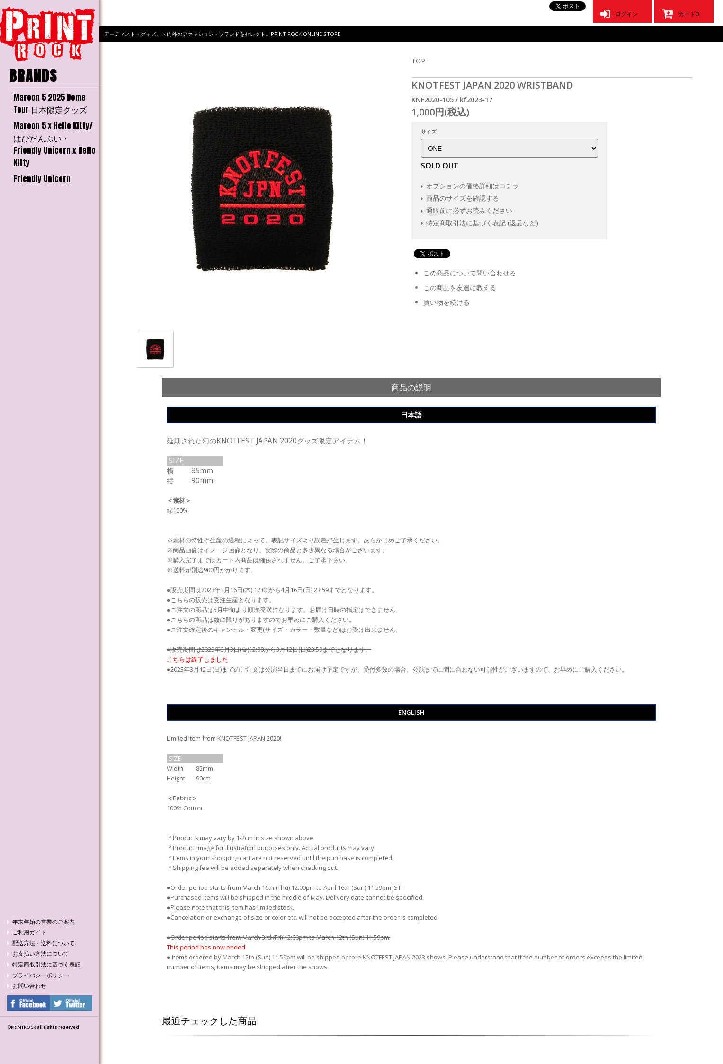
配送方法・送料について (43, 943)
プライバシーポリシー (40, 975)
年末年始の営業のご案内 (43, 922)
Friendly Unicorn (42, 179)
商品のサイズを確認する (462, 198)
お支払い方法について (40, 953)
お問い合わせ (29, 986)
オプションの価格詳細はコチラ (472, 185)
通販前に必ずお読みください (469, 210)
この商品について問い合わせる (469, 272)
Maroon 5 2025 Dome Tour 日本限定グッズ (50, 103)
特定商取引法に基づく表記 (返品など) (482, 222)
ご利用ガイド (29, 932)
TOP (418, 60)
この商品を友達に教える (459, 287)
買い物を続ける (446, 302)
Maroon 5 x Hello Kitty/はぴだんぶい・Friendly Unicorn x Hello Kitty (54, 144)
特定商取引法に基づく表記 (46, 964)
